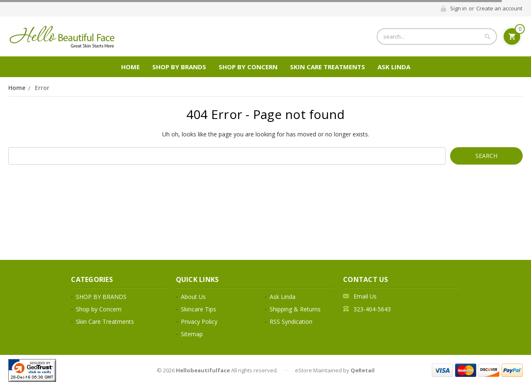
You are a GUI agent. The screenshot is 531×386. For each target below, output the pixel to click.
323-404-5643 (372, 309)
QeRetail (363, 370)
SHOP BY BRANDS (179, 67)
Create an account (499, 8)
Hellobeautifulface (203, 370)
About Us (193, 297)
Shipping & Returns (295, 309)
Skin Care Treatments (327, 67)
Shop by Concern (248, 67)
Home (130, 67)
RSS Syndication (291, 321)
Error (42, 88)
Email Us (365, 296)
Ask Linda (394, 67)
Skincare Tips (198, 309)
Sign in (458, 8)
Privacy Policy (199, 321)
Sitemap (192, 334)
